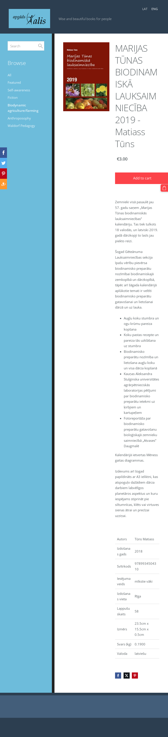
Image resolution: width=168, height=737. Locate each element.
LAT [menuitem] (145, 9)
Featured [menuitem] (14, 82)
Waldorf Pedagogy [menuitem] (21, 125)
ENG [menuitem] (154, 9)
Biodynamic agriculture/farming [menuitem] (23, 108)
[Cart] (164, 188)
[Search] (26, 46)
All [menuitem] (9, 75)
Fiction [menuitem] (13, 97)
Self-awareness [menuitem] (19, 90)
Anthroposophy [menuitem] (19, 118)
